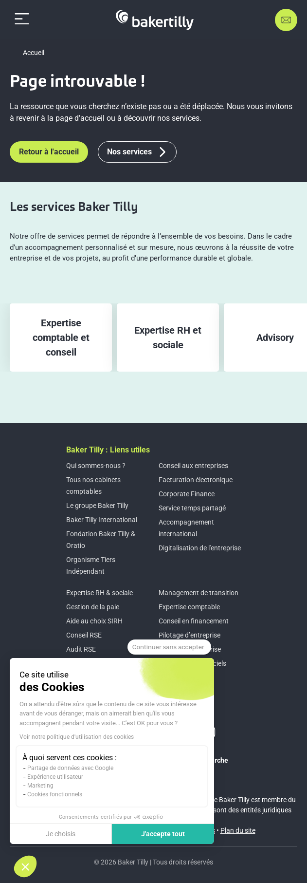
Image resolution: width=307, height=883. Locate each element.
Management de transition (198, 593)
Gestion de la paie (92, 607)
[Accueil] (155, 20)
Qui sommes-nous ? (96, 466)
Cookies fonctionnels (54, 794)
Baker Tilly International (101, 520)
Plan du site (237, 830)
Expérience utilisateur (55, 776)
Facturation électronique (196, 480)
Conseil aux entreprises (193, 466)
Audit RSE (81, 649)
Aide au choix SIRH (94, 621)
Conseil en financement (194, 621)
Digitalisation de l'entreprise (200, 548)
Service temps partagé (192, 508)
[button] (25, 866)
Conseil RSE (84, 635)
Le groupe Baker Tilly (97, 505)
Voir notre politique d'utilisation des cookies (76, 736)
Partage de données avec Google (70, 768)
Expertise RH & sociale (99, 593)
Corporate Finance (187, 494)
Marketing (40, 785)
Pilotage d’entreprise (189, 635)
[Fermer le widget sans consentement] (169, 647)
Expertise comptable (189, 607)
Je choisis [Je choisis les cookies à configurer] (60, 834)
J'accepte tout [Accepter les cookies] (163, 834)
